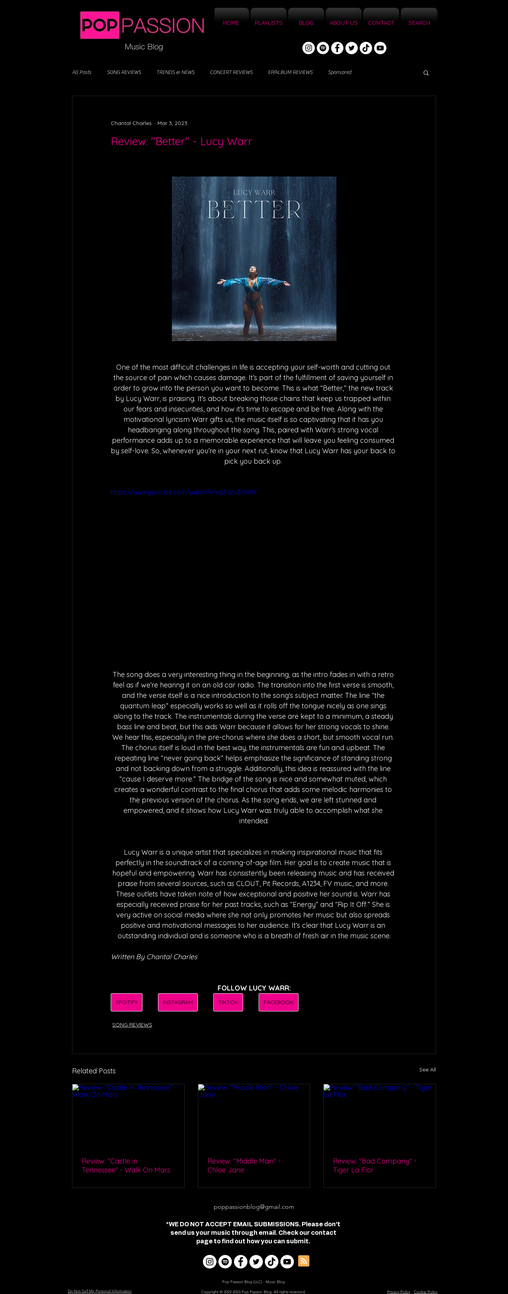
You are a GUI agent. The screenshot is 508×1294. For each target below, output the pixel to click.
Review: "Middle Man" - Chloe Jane (244, 1165)
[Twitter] (351, 48)
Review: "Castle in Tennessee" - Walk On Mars (126, 1165)
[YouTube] (380, 48)
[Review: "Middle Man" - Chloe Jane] (254, 1115)
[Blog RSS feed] (303, 1261)
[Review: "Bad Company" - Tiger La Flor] (380, 1115)
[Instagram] (308, 48)
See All (427, 1069)
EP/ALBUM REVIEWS (290, 72)
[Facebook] (337, 48)
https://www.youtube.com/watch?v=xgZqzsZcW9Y (184, 492)
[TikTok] (366, 48)
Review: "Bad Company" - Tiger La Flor (375, 1165)
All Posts (81, 72)
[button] (426, 72)
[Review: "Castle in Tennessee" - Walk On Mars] (128, 1115)
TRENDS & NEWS (175, 72)
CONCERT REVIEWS (231, 72)
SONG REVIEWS (124, 72)
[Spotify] (323, 48)
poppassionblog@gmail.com (254, 1206)
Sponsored (339, 72)
